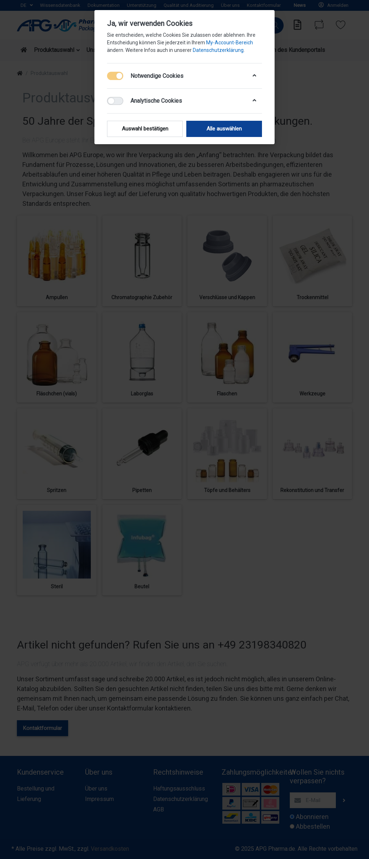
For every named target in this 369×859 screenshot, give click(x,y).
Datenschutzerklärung (218, 50)
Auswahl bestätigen (145, 128)
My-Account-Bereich (229, 42)
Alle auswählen (224, 128)
